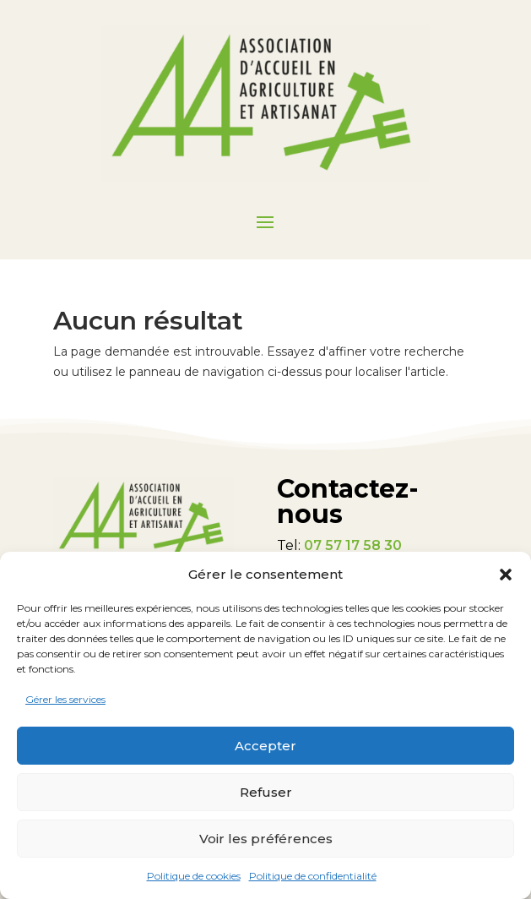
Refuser (266, 792)
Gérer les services (65, 699)
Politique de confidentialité (313, 875)
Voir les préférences (266, 839)
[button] (505, 574)
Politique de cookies (194, 875)
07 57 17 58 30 (353, 545)
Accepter (265, 746)
